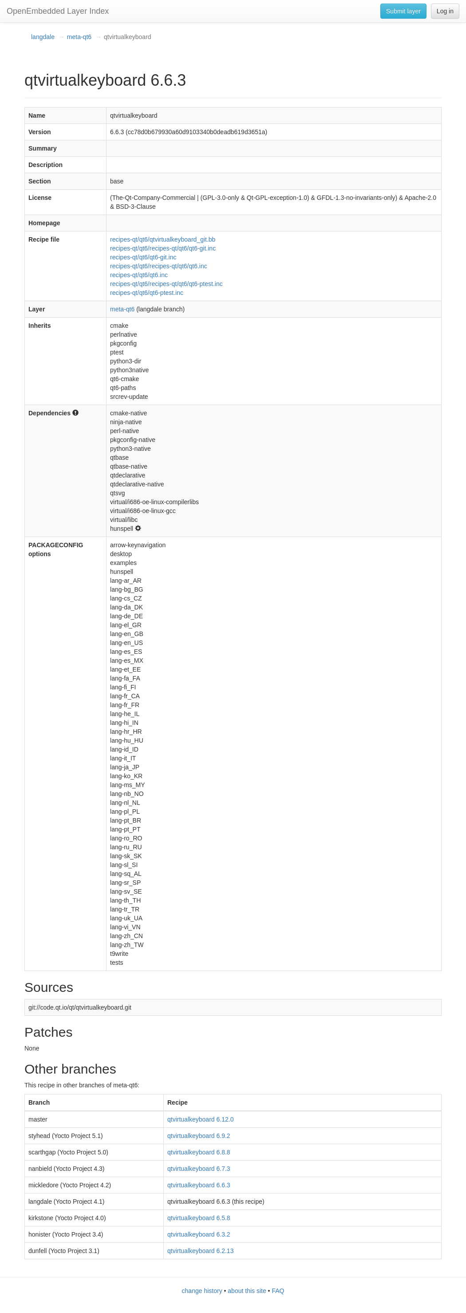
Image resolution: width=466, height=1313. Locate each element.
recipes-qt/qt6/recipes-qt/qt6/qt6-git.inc (163, 248)
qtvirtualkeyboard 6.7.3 (198, 1168)
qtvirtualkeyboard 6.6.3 (198, 1185)
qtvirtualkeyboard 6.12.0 (200, 1119)
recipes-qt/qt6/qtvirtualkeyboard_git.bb (162, 239)
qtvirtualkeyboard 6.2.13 (200, 1250)
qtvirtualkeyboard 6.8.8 (198, 1152)
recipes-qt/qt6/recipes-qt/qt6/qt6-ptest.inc (166, 283)
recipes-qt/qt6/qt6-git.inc (143, 257)
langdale (43, 36)
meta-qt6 (79, 36)
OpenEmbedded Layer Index (58, 11)
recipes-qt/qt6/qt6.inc (139, 275)
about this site (247, 1290)
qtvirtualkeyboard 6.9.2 (198, 1135)
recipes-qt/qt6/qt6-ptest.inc (146, 292)
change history (202, 1290)
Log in (445, 11)
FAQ (278, 1290)
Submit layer (403, 11)
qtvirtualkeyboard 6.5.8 (198, 1217)
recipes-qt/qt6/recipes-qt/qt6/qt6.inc (158, 266)
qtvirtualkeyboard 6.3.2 (198, 1234)
